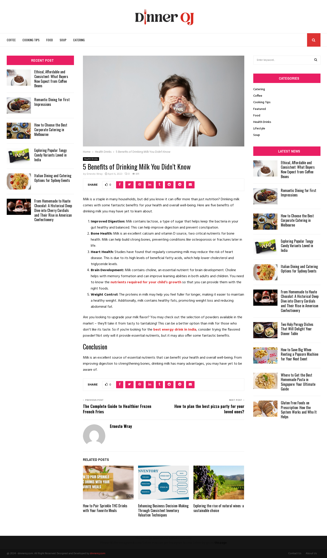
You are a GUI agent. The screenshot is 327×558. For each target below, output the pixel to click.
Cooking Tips (30, 39)
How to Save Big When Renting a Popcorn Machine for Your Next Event (299, 354)
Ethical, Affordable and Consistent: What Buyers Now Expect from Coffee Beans (51, 78)
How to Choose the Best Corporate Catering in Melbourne (50, 129)
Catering (79, 39)
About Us (311, 553)
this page (220, 542)
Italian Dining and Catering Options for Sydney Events (52, 178)
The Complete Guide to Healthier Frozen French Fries (117, 408)
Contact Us (294, 553)
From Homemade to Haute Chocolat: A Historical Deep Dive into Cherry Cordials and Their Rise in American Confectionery (53, 210)
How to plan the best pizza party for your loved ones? (209, 408)
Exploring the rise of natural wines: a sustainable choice (218, 508)
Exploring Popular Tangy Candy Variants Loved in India (50, 155)
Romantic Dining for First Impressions (52, 102)
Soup (63, 39)
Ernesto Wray (95, 174)
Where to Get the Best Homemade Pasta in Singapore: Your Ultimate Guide (298, 382)
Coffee (11, 39)
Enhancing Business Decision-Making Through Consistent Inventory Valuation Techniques (163, 510)
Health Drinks (91, 159)
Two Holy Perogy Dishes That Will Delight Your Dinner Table (297, 329)
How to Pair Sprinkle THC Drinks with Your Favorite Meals (105, 508)
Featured (259, 109)
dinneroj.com (97, 553)
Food (49, 39)
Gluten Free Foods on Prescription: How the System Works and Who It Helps (299, 409)
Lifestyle (259, 128)
